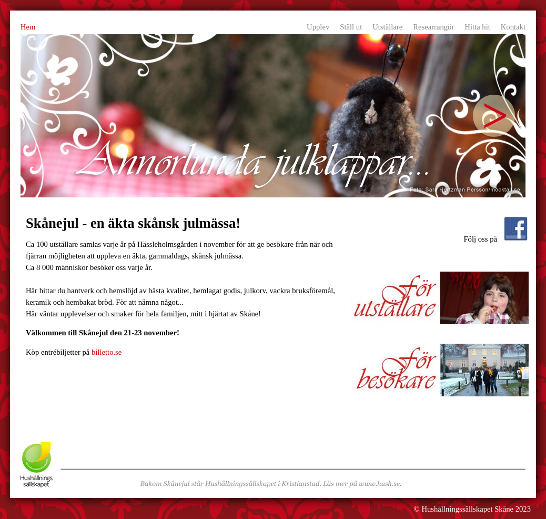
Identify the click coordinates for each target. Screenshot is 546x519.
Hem (28, 27)
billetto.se (107, 352)
